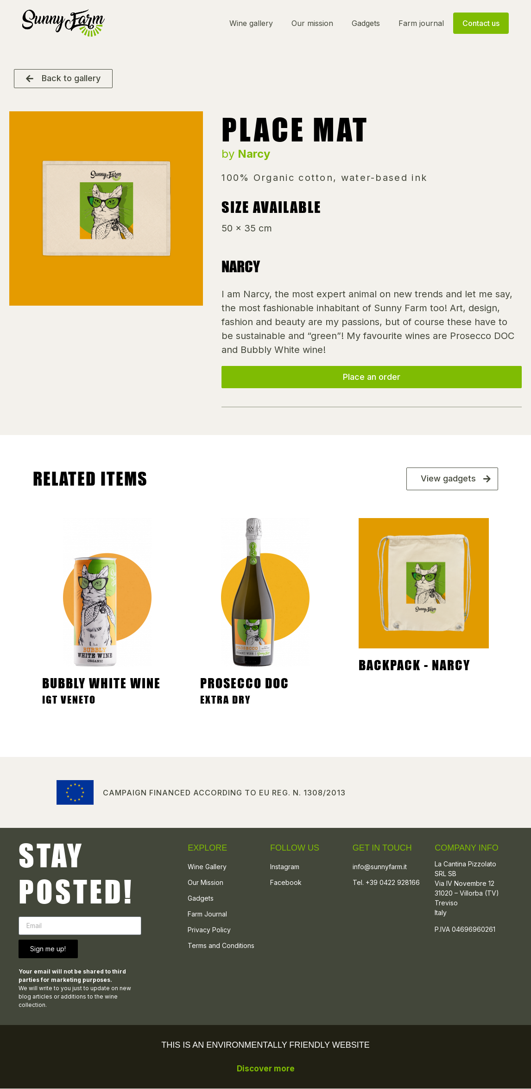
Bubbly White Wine (101, 684)
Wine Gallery (207, 867)
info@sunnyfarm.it (380, 867)
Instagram (284, 867)
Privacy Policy (209, 930)
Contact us (480, 23)
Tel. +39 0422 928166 (386, 883)
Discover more (266, 1068)
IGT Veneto (69, 700)
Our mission (311, 23)
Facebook (286, 883)
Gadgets (365, 23)
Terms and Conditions (221, 946)
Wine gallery (250, 23)
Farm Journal (207, 914)
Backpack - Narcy (414, 665)
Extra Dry (225, 700)
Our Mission (205, 883)
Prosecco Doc (244, 684)
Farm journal (420, 23)
